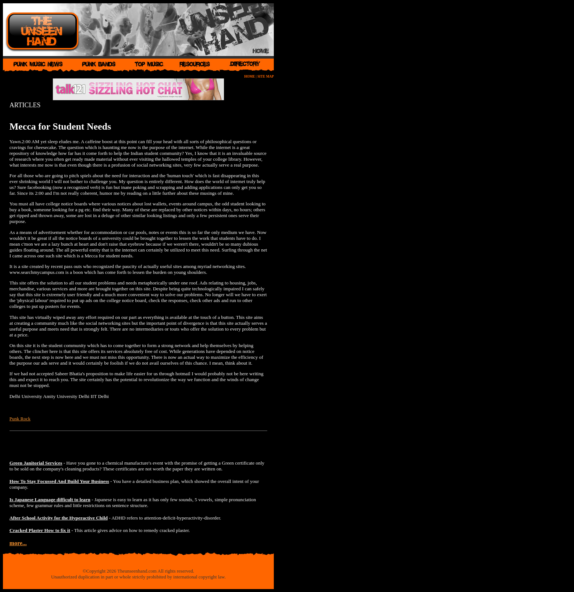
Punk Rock (20, 418)
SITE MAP (265, 76)
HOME (249, 76)
